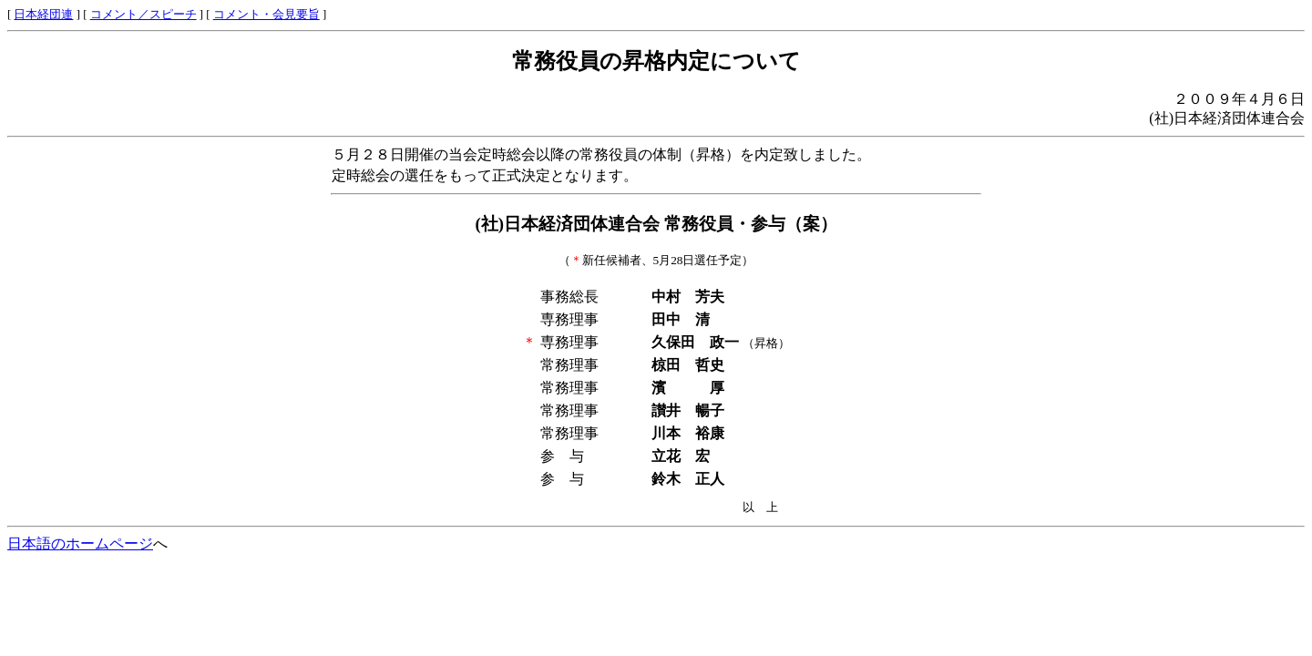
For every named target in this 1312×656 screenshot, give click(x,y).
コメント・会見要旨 (266, 14)
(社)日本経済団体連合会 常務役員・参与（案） (655, 223)
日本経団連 (43, 14)
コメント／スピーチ (143, 14)
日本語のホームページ (80, 543)
